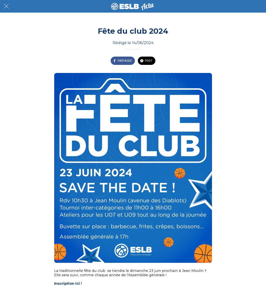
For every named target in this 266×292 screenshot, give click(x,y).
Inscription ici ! (68, 283)
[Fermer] (6, 6)
